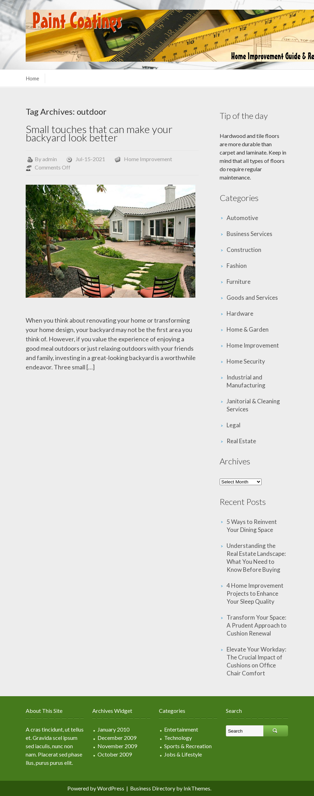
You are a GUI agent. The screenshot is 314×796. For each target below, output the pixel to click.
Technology (178, 737)
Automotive (242, 217)
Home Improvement (148, 159)
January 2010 (113, 729)
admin (49, 159)
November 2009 (117, 746)
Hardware (240, 313)
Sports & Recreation (188, 746)
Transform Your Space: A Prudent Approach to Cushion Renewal (257, 625)
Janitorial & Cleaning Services (253, 405)
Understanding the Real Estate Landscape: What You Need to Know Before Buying (256, 557)
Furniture (239, 281)
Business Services (249, 233)
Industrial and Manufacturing (246, 381)
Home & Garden (248, 329)
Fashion (237, 265)
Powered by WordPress (95, 788)
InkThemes (197, 788)
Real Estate (241, 441)
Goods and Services (252, 297)
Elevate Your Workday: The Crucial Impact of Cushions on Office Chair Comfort (256, 661)
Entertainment (181, 729)
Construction (244, 249)
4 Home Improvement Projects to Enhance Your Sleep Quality (255, 593)
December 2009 (116, 737)
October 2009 (114, 754)
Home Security (246, 361)
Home (32, 78)
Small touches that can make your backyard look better (99, 133)
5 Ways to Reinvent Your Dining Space (252, 525)
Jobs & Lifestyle (183, 754)
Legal (233, 425)
